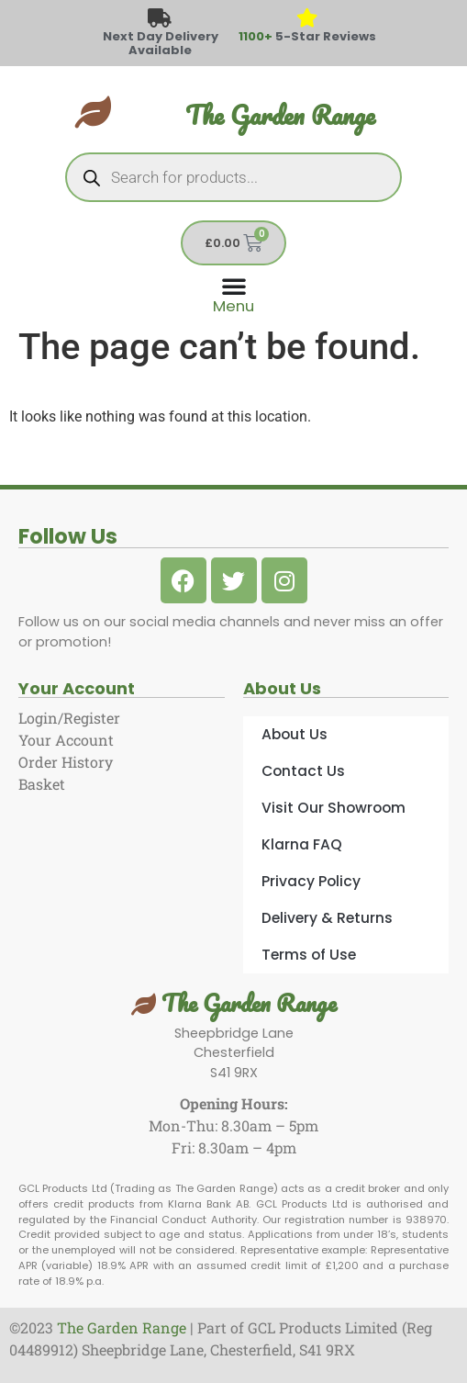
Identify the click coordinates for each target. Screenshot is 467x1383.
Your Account (66, 739)
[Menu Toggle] (233, 293)
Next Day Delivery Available (160, 43)
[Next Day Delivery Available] (160, 18)
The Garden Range (280, 115)
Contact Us (303, 771)
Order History (65, 761)
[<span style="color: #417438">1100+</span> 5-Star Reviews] (307, 18)
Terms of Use (308, 954)
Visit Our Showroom (333, 807)
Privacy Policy (311, 881)
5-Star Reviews (307, 36)
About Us (294, 734)
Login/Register (69, 717)
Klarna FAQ (301, 844)
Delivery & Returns (327, 918)
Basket (41, 783)
